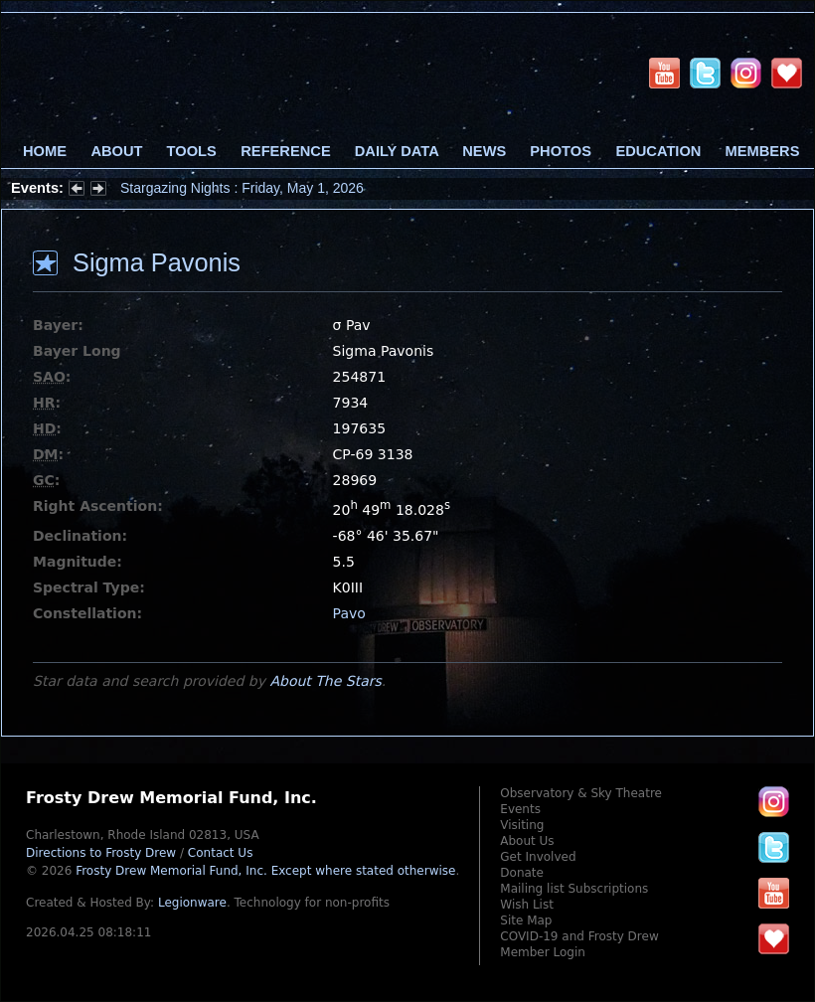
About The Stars (325, 681)
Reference (285, 151)
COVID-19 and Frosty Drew (579, 936)
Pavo (349, 613)
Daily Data (396, 151)
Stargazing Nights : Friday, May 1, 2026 (242, 188)
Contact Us (220, 853)
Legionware (192, 903)
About (116, 151)
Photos (560, 151)
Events (520, 809)
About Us (527, 841)
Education (658, 151)
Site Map (526, 920)
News (484, 151)
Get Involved (537, 857)
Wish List (527, 905)
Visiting (522, 825)
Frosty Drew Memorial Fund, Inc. (265, 871)
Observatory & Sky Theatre (581, 793)
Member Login (542, 952)
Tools (192, 151)
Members (763, 151)
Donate (522, 873)
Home (45, 151)
